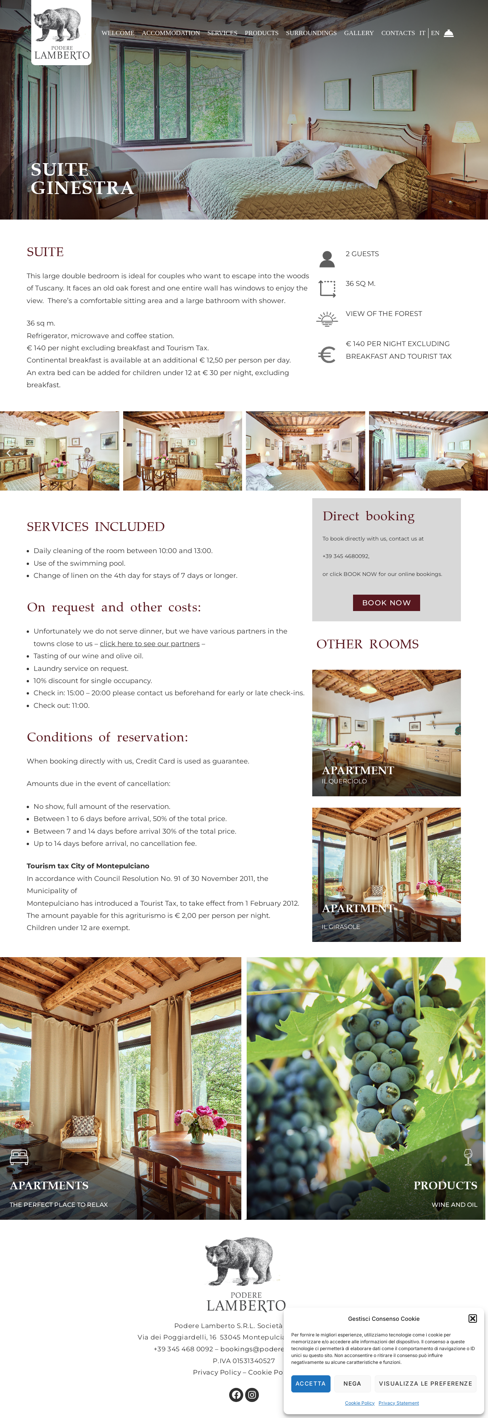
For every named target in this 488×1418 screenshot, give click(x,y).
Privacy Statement (399, 1403)
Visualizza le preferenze (425, 1383)
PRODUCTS (427, 1183)
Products (262, 33)
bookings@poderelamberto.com (277, 1349)
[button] (473, 1318)
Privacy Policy (217, 1372)
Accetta (310, 1383)
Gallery (359, 33)
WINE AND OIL (444, 1203)
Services (222, 33)
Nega (353, 1383)
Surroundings (311, 33)
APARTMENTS (72, 1183)
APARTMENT (349, 769)
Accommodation (171, 33)
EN (435, 33)
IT (422, 33)
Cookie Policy (360, 1403)
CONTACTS (398, 33)
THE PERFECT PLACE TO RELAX (80, 1203)
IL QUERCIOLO (354, 777)
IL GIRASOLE (350, 920)
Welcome (117, 33)
